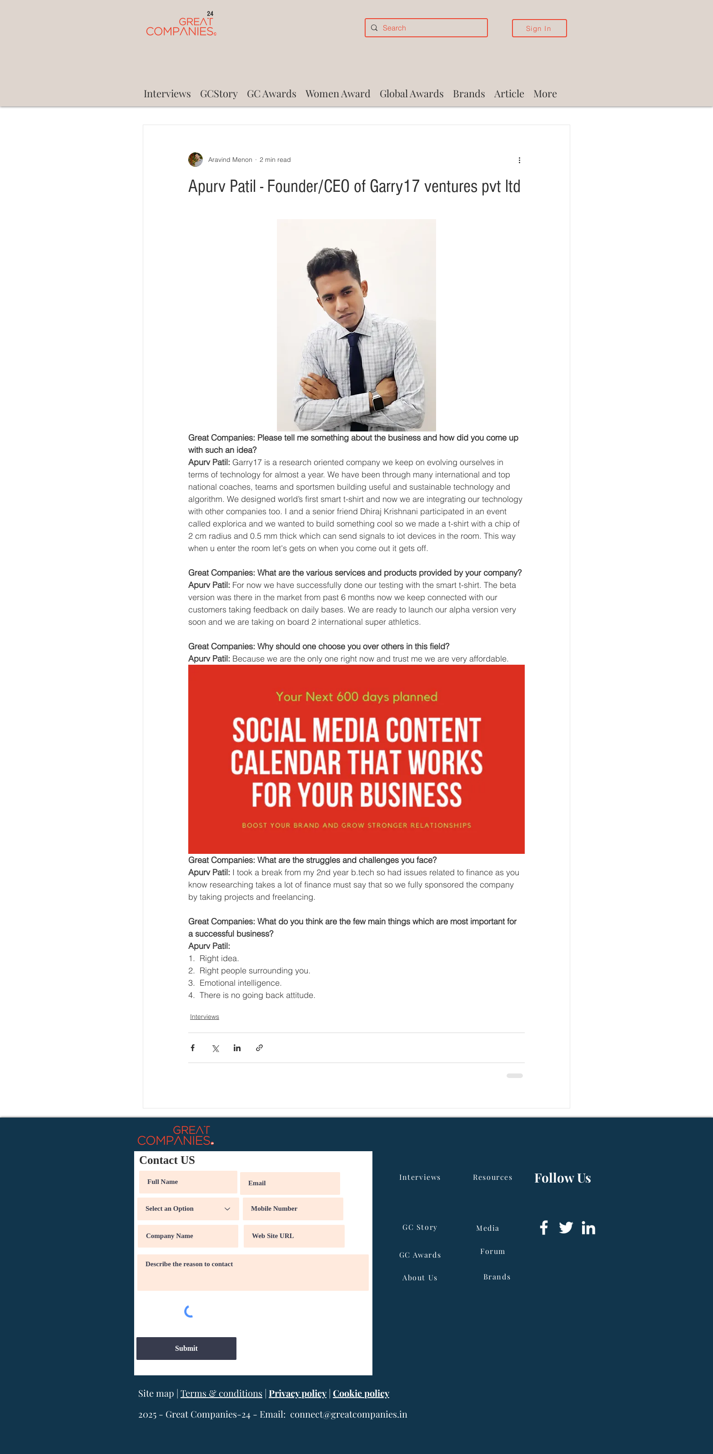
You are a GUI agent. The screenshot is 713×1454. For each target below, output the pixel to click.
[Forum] (494, 1251)
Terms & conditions (221, 1393)
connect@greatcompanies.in (348, 1414)
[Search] (425, 27)
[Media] (489, 1228)
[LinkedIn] (588, 1227)
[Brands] (498, 1277)
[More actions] (519, 159)
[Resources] (494, 1177)
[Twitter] (566, 1227)
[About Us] (421, 1277)
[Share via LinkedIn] (237, 1047)
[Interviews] (421, 1177)
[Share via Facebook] (192, 1047)
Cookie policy (361, 1393)
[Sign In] (539, 28)
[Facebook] (543, 1227)
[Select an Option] (188, 1209)
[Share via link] (259, 1047)
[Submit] (186, 1348)
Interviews (204, 1017)
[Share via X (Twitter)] (215, 1047)
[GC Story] (421, 1227)
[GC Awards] (421, 1255)
